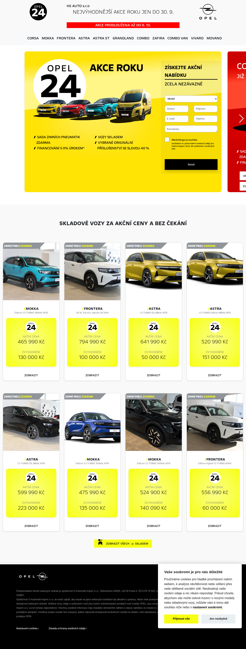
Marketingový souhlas (195, 144)
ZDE (173, 149)
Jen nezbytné (218, 618)
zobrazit (31, 375)
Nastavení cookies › (27, 628)
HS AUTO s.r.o (78, 5)
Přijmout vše (181, 618)
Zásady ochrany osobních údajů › (68, 628)
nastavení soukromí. (208, 607)
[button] (241, 118)
